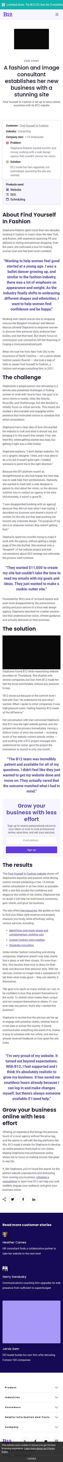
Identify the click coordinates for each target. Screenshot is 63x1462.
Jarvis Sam (11, 1349)
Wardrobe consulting (21, 945)
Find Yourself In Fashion (34, 125)
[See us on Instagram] (56, 1441)
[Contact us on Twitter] (25, 1441)
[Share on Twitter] (13, 1199)
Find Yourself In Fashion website (27, 873)
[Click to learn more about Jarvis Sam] (31, 1322)
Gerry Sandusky (14, 1277)
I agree (31, 1458)
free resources (28, 910)
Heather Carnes (14, 1242)
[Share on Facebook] (23, 1199)
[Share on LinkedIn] (34, 1199)
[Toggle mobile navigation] (57, 14)
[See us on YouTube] (46, 1441)
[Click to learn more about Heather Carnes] (5, 1234)
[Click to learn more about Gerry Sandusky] (5, 1268)
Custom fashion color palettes (27, 940)
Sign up (31, 850)
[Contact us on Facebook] (35, 1441)
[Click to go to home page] (17, 14)
